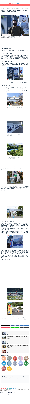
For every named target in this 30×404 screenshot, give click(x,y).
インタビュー (2, 37)
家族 (8, 37)
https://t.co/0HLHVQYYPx (7, 380)
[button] (24, 327)
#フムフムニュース (13, 380)
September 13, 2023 (18, 381)
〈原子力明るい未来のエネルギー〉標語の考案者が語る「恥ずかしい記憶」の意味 (17, 336)
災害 (14, 37)
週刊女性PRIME (9, 394)
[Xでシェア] (5, 325)
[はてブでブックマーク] (24, 325)
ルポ (4, 37)
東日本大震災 (12, 37)
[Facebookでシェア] (15, 325)
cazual (15, 400)
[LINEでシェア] (15, 327)
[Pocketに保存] (5, 327)
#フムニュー (7, 378)
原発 (7, 37)
